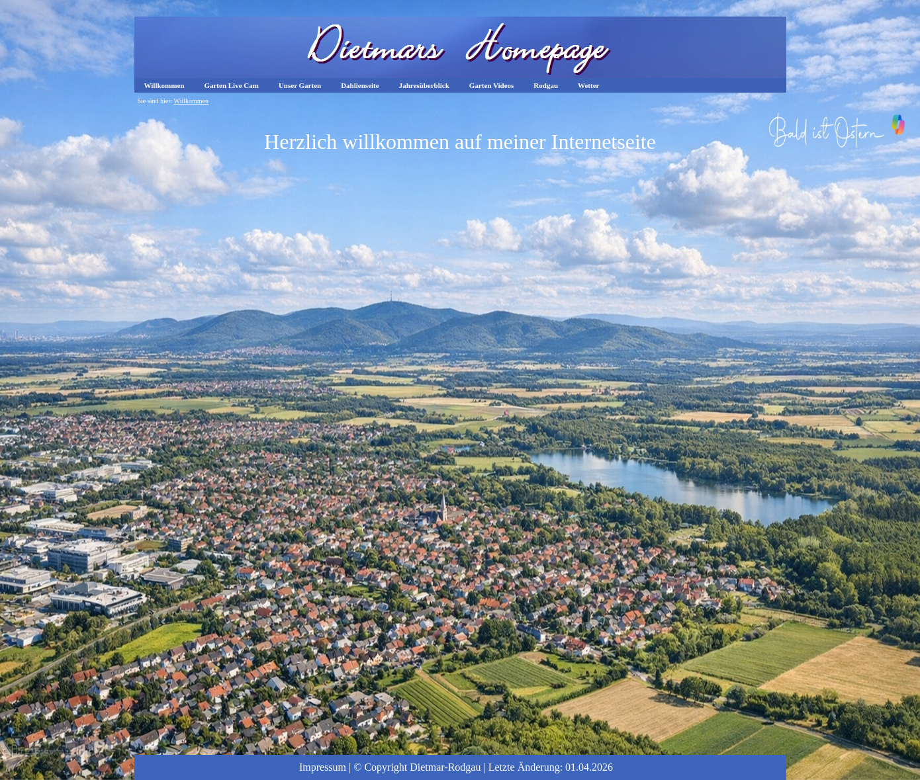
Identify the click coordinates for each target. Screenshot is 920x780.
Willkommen (164, 85)
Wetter (588, 85)
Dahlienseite (360, 85)
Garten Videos (491, 85)
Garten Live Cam (231, 85)
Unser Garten (300, 85)
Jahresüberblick (424, 85)
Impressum (322, 767)
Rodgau (545, 85)
